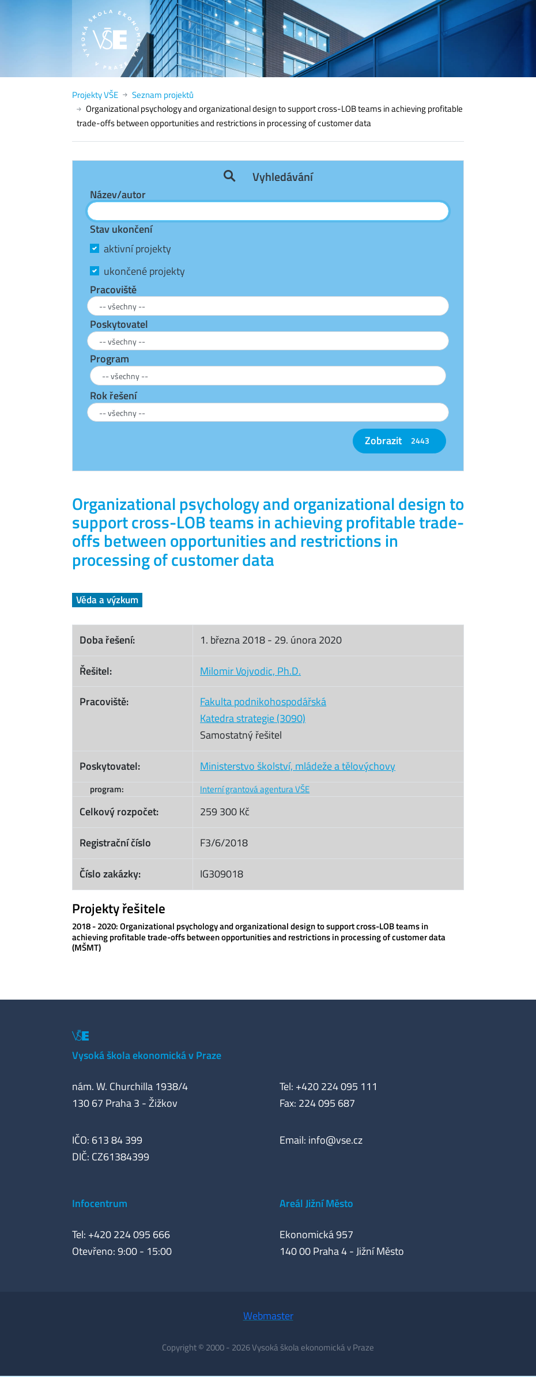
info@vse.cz (335, 1140)
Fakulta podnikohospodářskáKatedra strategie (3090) (263, 710)
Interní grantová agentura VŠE (254, 789)
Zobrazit (399, 440)
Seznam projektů (163, 94)
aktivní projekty (137, 248)
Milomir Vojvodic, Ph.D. (250, 671)
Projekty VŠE (95, 94)
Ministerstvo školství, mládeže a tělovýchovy (297, 766)
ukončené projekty (144, 271)
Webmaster (268, 1315)
